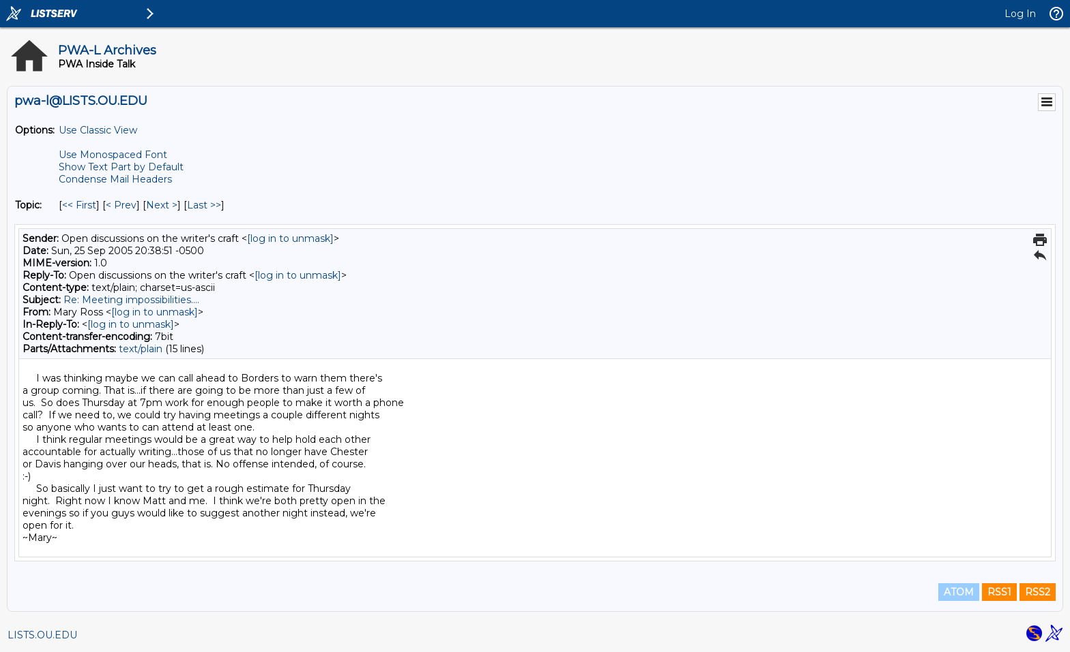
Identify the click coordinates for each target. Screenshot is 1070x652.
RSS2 (1037, 592)
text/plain (140, 349)
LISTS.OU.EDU (42, 635)
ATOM (959, 592)
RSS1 (999, 592)
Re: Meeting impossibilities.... (131, 300)
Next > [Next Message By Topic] (161, 205)
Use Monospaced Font (113, 155)
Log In (1020, 13)
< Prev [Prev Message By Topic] (121, 205)
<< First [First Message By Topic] (79, 205)
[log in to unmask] (290, 238)
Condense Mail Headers (115, 179)
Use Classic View (98, 130)
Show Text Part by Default (121, 167)
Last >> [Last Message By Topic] (204, 205)
